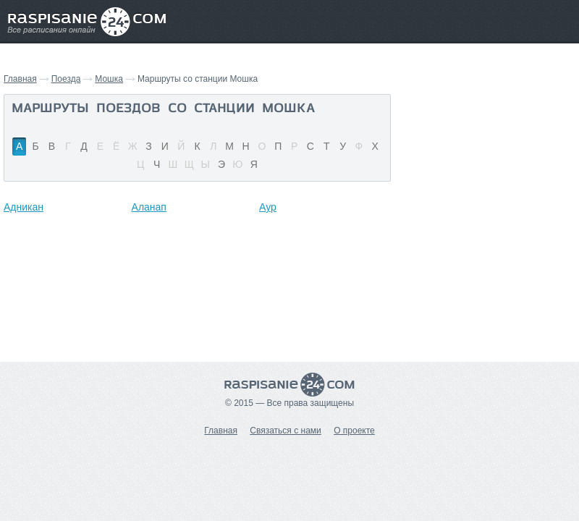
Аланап (149, 207)
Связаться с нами (285, 430)
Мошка (109, 79)
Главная (20, 79)
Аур (267, 207)
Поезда (66, 79)
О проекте (354, 430)
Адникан (23, 207)
